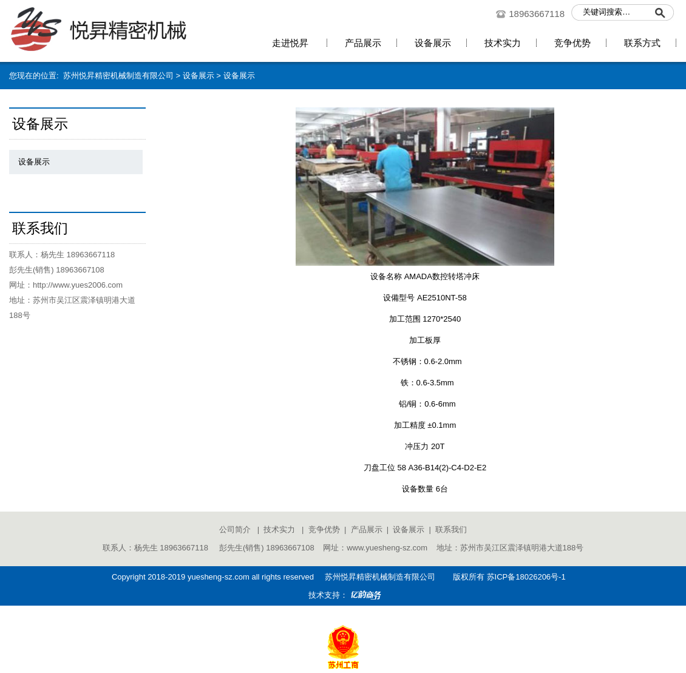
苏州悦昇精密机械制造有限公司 (116, 75)
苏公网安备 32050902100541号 (343, 613)
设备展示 (198, 75)
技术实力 (279, 529)
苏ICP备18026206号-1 (526, 576)
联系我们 (451, 529)
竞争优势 (324, 529)
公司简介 (235, 529)
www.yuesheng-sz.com (387, 547)
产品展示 (366, 529)
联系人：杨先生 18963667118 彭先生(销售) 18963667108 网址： (225, 547)
